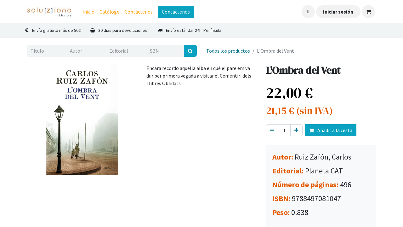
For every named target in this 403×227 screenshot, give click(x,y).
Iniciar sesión (338, 12)
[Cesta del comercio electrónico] (368, 11)
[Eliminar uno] (272, 130)
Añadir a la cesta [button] (330, 130)
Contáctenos (176, 12)
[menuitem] (88, 11)
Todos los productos (228, 51)
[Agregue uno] (296, 130)
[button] (308, 11)
